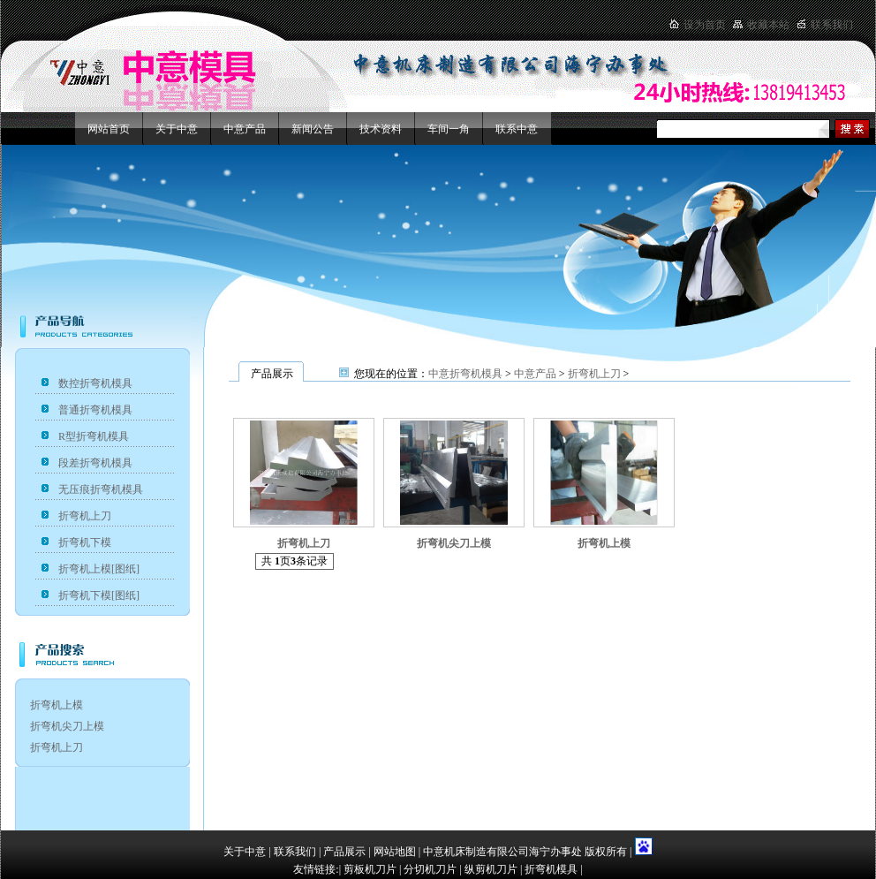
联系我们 (832, 25)
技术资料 (380, 129)
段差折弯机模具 (95, 463)
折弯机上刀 (84, 516)
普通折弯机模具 (95, 410)
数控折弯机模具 (95, 383)
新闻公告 (312, 129)
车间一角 (448, 129)
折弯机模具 (551, 869)
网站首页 (108, 129)
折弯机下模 (84, 542)
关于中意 (176, 129)
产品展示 (344, 851)
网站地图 (395, 851)
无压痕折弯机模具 (100, 489)
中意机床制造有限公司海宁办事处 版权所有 (526, 851)
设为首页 (704, 25)
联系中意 (516, 129)
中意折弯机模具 (465, 374)
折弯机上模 (56, 705)
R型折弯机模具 (93, 436)
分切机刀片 (430, 869)
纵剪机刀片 (490, 869)
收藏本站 (768, 25)
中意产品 (244, 129)
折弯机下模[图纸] (99, 595)
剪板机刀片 (370, 869)
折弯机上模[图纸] (99, 569)
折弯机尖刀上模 (67, 726)
